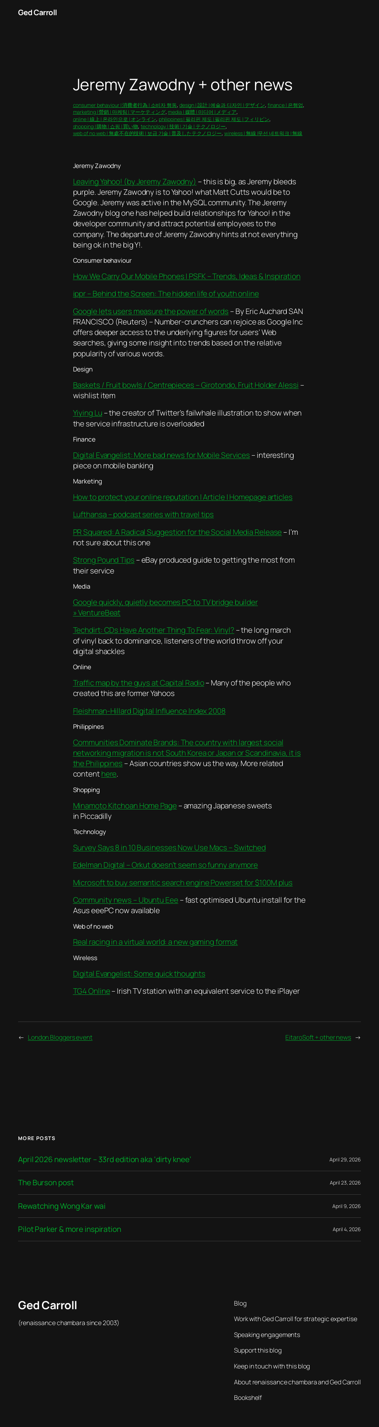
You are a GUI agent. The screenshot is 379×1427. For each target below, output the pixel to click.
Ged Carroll (37, 12)
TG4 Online (91, 991)
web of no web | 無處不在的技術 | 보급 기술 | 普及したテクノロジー (147, 133)
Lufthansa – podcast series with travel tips (143, 514)
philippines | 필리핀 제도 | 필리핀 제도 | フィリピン (214, 119)
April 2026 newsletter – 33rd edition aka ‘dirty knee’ (104, 1159)
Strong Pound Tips (104, 560)
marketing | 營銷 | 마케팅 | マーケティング (119, 111)
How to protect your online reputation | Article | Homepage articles (183, 497)
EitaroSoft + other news (318, 1037)
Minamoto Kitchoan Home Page (125, 805)
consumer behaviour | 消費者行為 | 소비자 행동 (125, 105)
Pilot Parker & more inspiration (69, 1229)
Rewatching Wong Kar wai (62, 1206)
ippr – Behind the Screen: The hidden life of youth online (166, 293)
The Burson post (46, 1182)
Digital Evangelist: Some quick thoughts (139, 973)
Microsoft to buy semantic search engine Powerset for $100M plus (183, 882)
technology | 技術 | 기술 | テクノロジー (183, 126)
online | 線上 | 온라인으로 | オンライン (114, 119)
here (109, 774)
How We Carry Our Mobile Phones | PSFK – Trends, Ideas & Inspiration (187, 276)
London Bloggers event (60, 1037)
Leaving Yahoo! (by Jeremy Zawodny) (135, 181)
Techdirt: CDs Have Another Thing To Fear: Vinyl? (153, 630)
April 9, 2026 (346, 1206)
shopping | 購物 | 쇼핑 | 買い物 (106, 126)
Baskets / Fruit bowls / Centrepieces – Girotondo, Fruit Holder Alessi (186, 385)
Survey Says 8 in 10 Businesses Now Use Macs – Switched (169, 847)
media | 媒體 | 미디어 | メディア (202, 111)
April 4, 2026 (347, 1229)
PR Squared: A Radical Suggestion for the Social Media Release (177, 532)
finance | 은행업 (285, 105)
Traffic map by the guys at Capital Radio (138, 683)
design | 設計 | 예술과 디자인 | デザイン (222, 105)
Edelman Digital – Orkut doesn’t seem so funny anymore (165, 865)
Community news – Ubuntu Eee (125, 900)
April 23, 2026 (345, 1182)
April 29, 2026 (345, 1159)
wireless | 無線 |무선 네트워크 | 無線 (263, 133)
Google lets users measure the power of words (151, 311)
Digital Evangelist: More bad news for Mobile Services (161, 455)
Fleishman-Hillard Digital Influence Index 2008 (149, 711)
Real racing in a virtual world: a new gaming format (155, 942)
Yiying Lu (87, 413)
